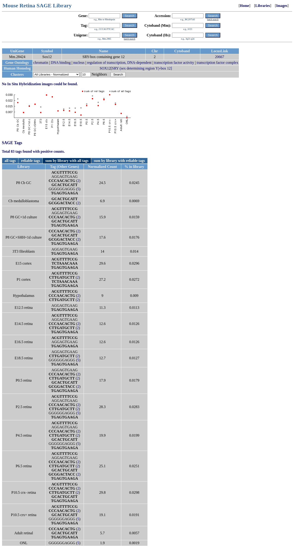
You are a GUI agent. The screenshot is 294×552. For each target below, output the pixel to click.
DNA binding (61, 62)
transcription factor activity (174, 62)
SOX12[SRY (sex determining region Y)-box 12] (136, 68)
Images (281, 6)
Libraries (262, 6)
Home (244, 6)
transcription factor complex (217, 62)
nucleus (79, 62)
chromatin (40, 62)
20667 (219, 57)
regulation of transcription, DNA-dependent (119, 62)
